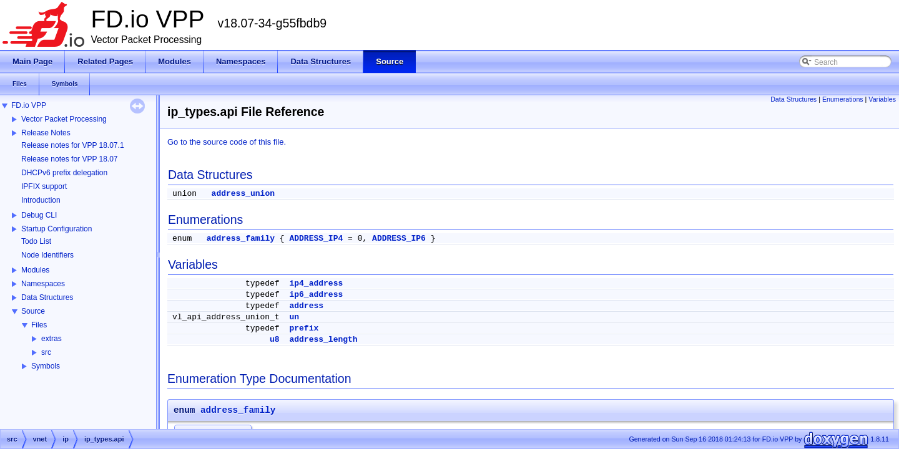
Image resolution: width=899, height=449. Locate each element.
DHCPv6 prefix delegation (64, 172)
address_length (323, 339)
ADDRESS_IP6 (399, 238)
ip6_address (316, 294)
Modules (35, 270)
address (306, 306)
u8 (275, 339)
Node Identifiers (47, 255)
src (46, 352)
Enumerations (842, 99)
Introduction (41, 200)
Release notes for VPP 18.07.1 (72, 145)
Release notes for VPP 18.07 (69, 159)
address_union (243, 193)
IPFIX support (44, 186)
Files (39, 325)
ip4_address (316, 283)
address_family (241, 238)
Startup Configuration (56, 228)
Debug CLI (39, 215)
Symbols (45, 366)
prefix (303, 328)
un (294, 317)
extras (51, 338)
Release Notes (46, 132)
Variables (882, 99)
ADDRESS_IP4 (316, 238)
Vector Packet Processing (64, 119)
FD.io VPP (28, 105)
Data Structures (47, 297)
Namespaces (43, 283)
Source (33, 311)
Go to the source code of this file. (226, 142)
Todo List (36, 241)
